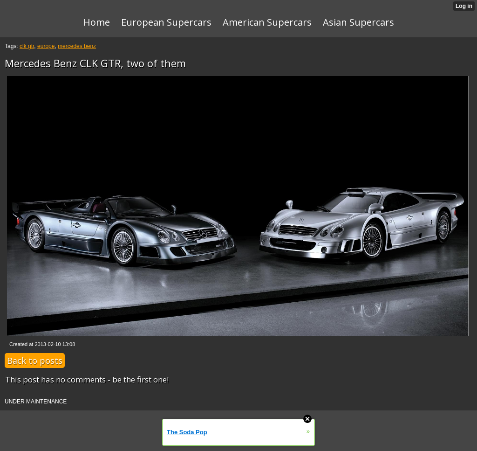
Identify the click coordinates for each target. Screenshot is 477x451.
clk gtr (27, 46)
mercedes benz (77, 46)
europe (46, 46)
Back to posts (34, 360)
